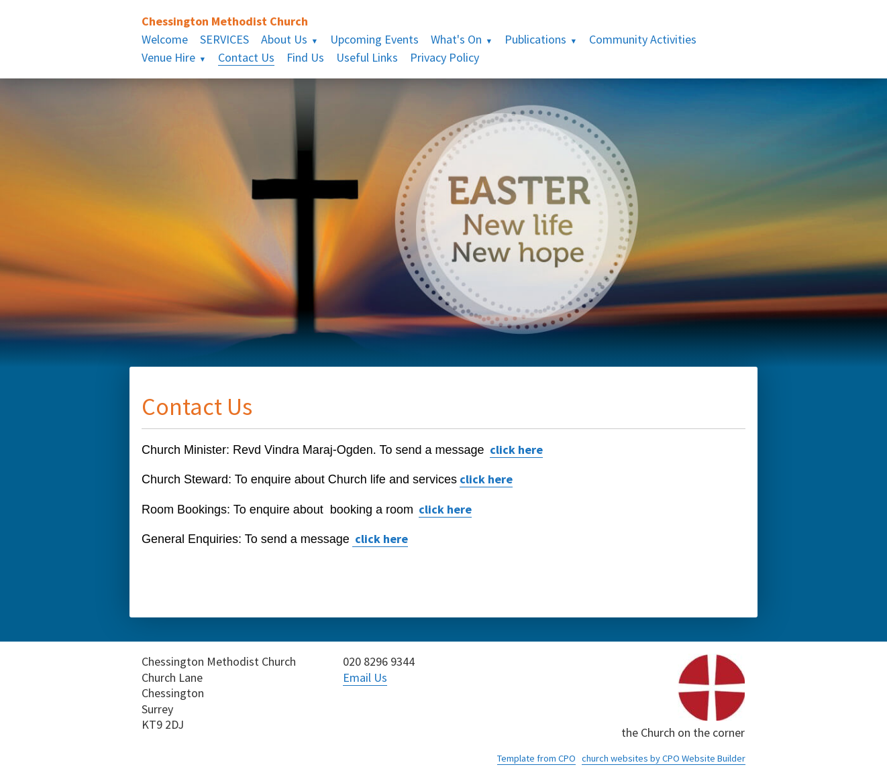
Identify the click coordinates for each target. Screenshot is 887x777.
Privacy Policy (444, 57)
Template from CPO (536, 758)
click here (516, 449)
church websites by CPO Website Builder (663, 758)
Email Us (365, 677)
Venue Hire (168, 57)
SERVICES (224, 39)
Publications (535, 39)
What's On (456, 39)
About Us (284, 39)
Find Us (305, 57)
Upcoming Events (374, 39)
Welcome (165, 39)
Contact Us (246, 57)
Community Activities (642, 39)
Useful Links (367, 57)
